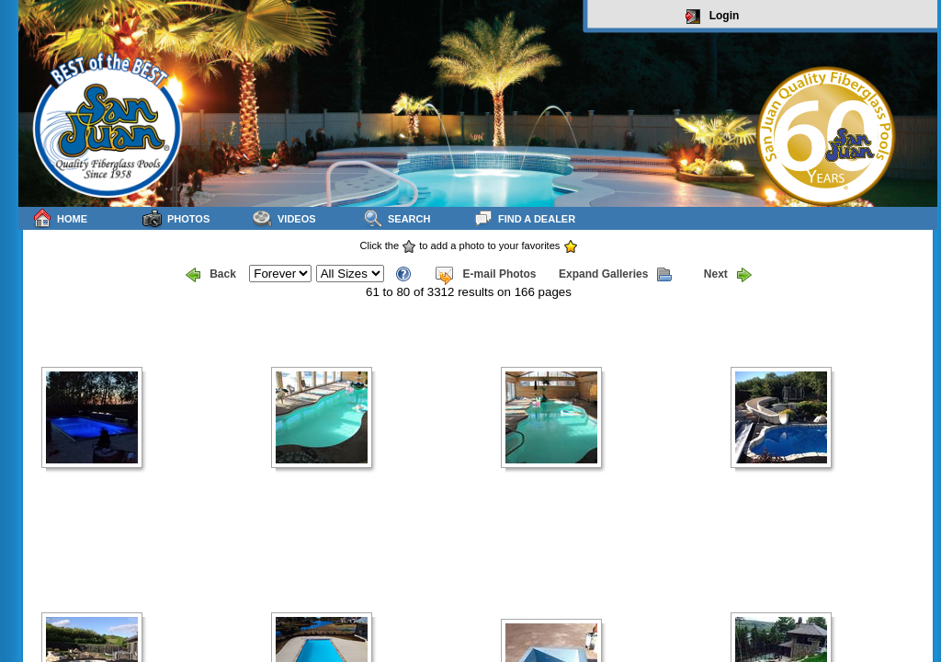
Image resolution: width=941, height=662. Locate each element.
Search (396, 218)
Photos (176, 218)
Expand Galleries (615, 275)
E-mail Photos (485, 275)
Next (728, 275)
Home (59, 218)
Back (211, 275)
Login (713, 16)
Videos (284, 218)
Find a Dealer (524, 218)
